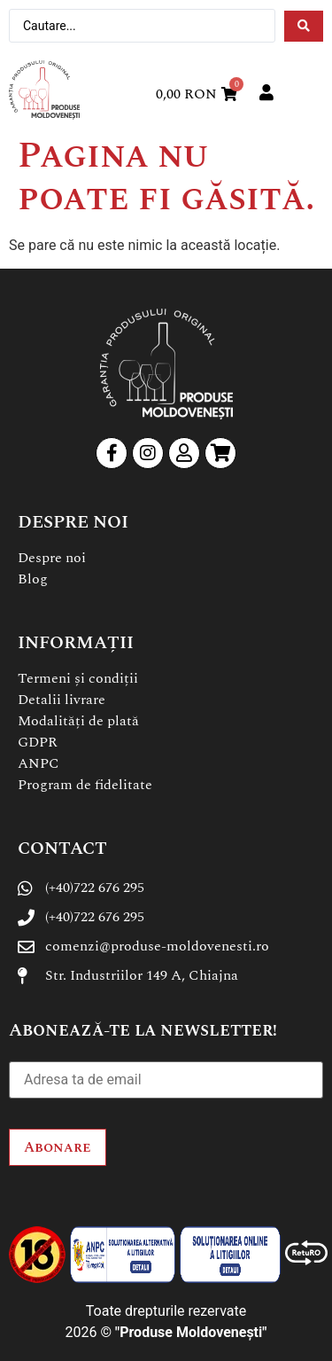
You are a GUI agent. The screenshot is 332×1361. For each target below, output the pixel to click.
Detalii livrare (61, 699)
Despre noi (52, 557)
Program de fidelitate (85, 784)
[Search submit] (303, 26)
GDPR (38, 742)
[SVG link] (44, 90)
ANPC (38, 763)
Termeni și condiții (78, 678)
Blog (33, 579)
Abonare (57, 1147)
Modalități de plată (78, 720)
